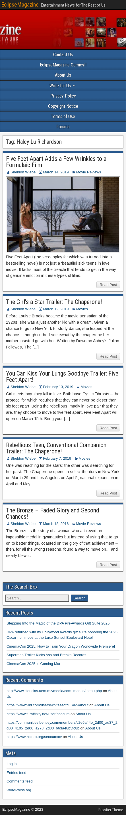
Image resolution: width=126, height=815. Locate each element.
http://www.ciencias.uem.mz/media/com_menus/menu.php (54, 691)
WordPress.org (19, 790)
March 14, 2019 (56, 172)
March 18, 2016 (56, 524)
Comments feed (20, 781)
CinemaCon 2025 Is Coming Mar (33, 664)
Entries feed (16, 773)
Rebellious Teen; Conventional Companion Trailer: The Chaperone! (56, 448)
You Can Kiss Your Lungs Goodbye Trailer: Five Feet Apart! (62, 376)
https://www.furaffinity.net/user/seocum (38, 714)
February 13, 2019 (58, 387)
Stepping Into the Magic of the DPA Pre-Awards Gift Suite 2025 (58, 623)
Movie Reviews (88, 172)
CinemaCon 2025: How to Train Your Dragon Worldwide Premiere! (61, 646)
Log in (11, 764)
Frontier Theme (110, 809)
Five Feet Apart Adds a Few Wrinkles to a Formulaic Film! (56, 162)
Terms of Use (63, 116)
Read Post (108, 285)
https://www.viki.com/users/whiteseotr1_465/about (47, 705)
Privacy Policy (63, 96)
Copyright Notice (63, 106)
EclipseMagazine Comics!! (63, 65)
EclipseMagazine (20, 4)
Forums (63, 126)
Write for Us (60, 85)
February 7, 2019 (57, 458)
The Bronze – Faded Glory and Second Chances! (52, 513)
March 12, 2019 (56, 309)
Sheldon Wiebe (23, 172)
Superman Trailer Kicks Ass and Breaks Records (46, 655)
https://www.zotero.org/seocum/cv (34, 737)
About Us (63, 75)
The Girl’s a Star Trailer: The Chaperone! (54, 301)
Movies (82, 309)
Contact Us (63, 54)
